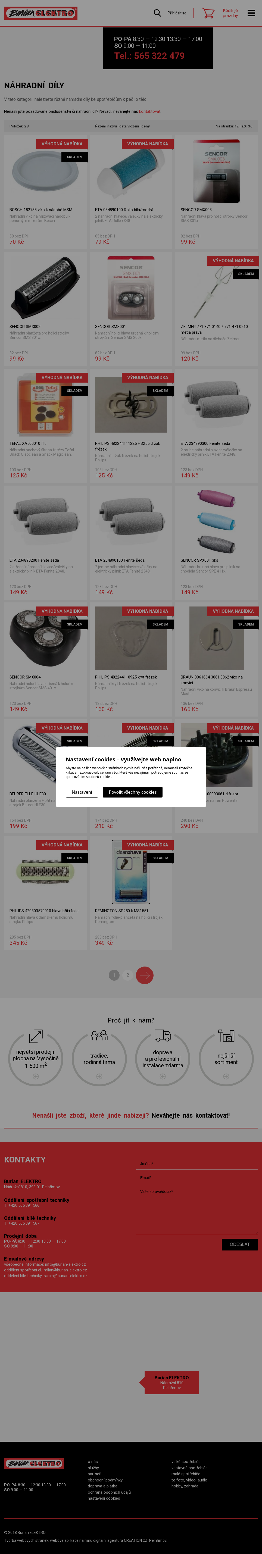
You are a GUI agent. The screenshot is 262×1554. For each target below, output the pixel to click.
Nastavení (82, 792)
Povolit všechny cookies (133, 792)
